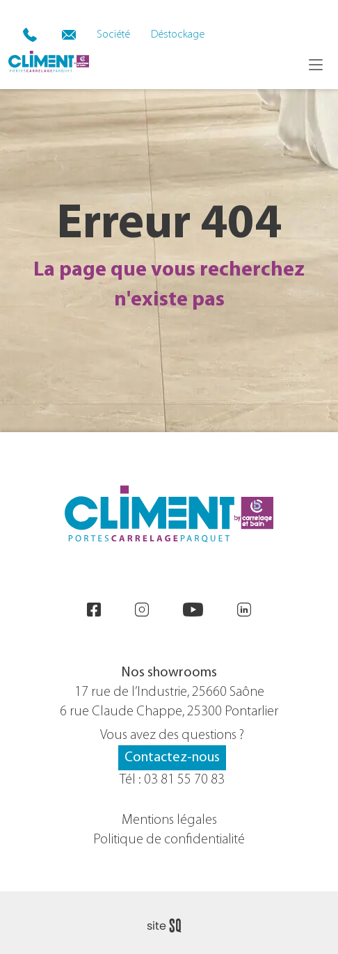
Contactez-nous (172, 758)
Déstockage (177, 34)
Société (113, 34)
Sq (169, 926)
